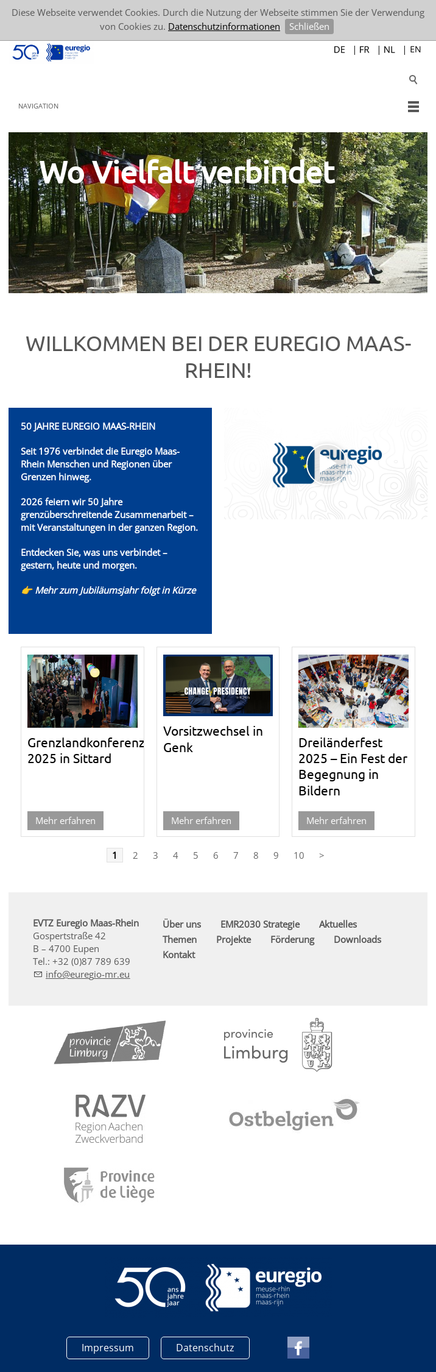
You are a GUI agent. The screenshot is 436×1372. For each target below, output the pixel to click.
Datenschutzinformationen (224, 26)
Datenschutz (205, 1347)
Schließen (309, 26)
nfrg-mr (88, 974)
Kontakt (179, 954)
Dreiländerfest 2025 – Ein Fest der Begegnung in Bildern (352, 766)
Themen (180, 939)
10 (299, 855)
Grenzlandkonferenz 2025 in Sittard (86, 750)
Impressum (108, 1347)
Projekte (233, 939)
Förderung (292, 939)
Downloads (357, 939)
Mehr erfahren (65, 820)
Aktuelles (338, 924)
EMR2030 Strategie (260, 924)
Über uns (182, 924)
